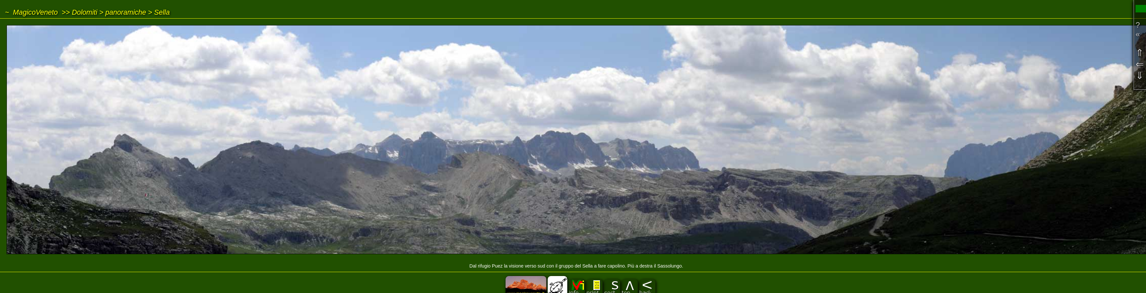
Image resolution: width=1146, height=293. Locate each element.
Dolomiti (84, 12)
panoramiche (125, 12)
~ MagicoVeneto (31, 12)
